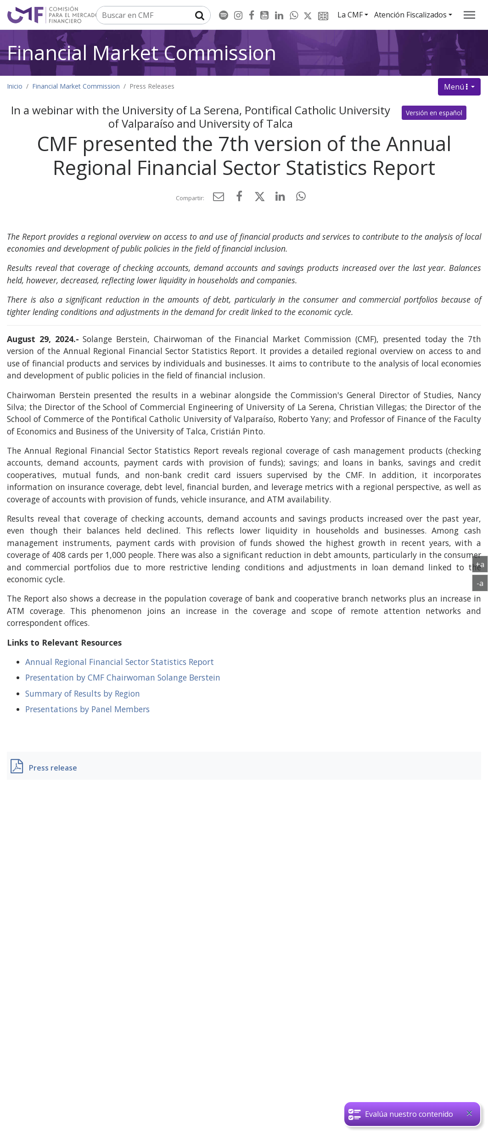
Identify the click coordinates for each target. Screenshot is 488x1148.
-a (482, 582)
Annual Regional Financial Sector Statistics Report (119, 661)
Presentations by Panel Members (87, 709)
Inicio (14, 86)
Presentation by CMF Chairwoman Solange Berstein (122, 677)
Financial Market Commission (141, 52)
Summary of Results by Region (82, 693)
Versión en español (434, 112)
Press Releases (151, 86)
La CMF (350, 15)
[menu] (469, 15)
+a (482, 563)
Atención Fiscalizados (410, 15)
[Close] (469, 1113)
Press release (53, 768)
